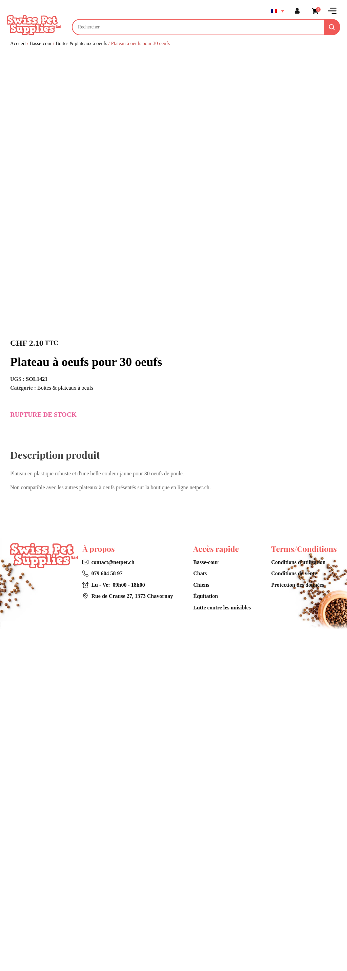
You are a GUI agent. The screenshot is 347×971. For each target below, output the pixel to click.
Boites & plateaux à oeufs (81, 43)
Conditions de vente (294, 916)
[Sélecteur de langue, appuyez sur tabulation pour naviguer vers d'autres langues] (277, 10)
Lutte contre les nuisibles (222, 949)
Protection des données (297, 927)
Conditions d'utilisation (298, 904)
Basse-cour (40, 43)
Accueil (18, 43)
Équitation (205, 938)
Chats (200, 916)
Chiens (201, 927)
